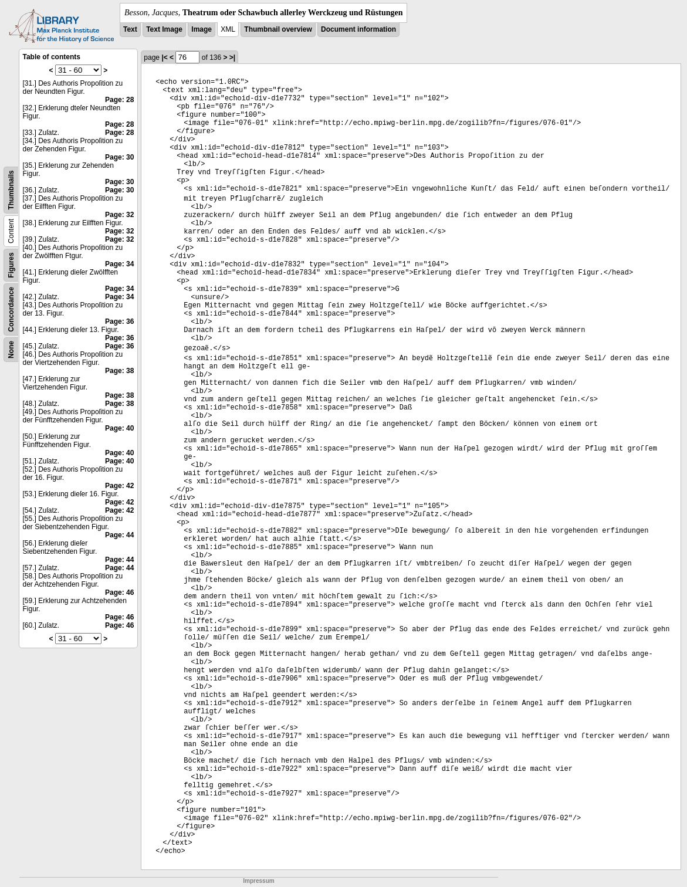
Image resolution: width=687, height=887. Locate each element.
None (11, 349)
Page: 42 (119, 486)
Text (130, 29)
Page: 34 (119, 264)
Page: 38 (119, 371)
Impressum (258, 881)
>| (232, 57)
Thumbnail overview (278, 29)
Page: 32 (119, 215)
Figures (11, 264)
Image (201, 29)
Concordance (11, 309)
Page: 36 (119, 321)
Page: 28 (119, 100)
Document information (358, 29)
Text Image (164, 29)
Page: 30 (119, 157)
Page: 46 (119, 592)
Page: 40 (119, 428)
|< (164, 57)
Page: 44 (119, 535)
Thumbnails (11, 189)
